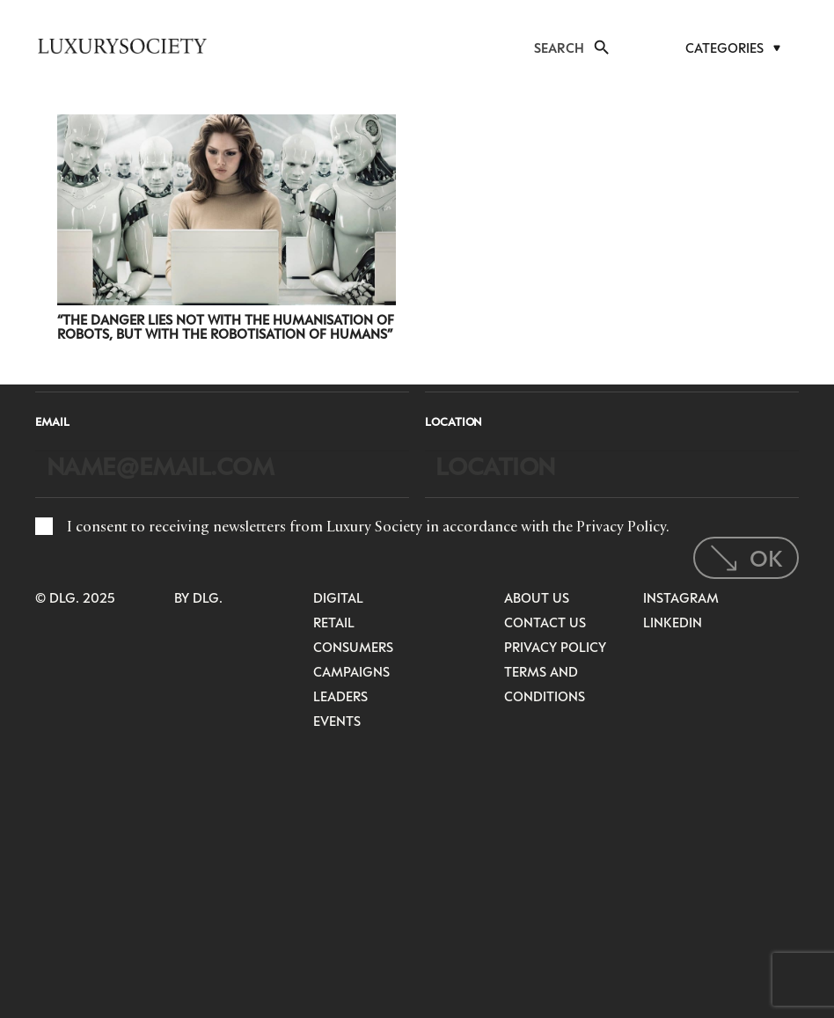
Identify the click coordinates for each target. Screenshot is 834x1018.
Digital (338, 597)
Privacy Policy (621, 526)
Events (337, 721)
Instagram (681, 597)
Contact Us (545, 622)
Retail (334, 622)
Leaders (340, 696)
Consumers (353, 647)
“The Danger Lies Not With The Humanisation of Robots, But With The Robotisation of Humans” (225, 326)
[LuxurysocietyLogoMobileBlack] (122, 45)
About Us (536, 597)
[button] (601, 47)
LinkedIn (672, 622)
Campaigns (351, 671)
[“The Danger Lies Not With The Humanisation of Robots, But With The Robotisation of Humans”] (226, 125)
